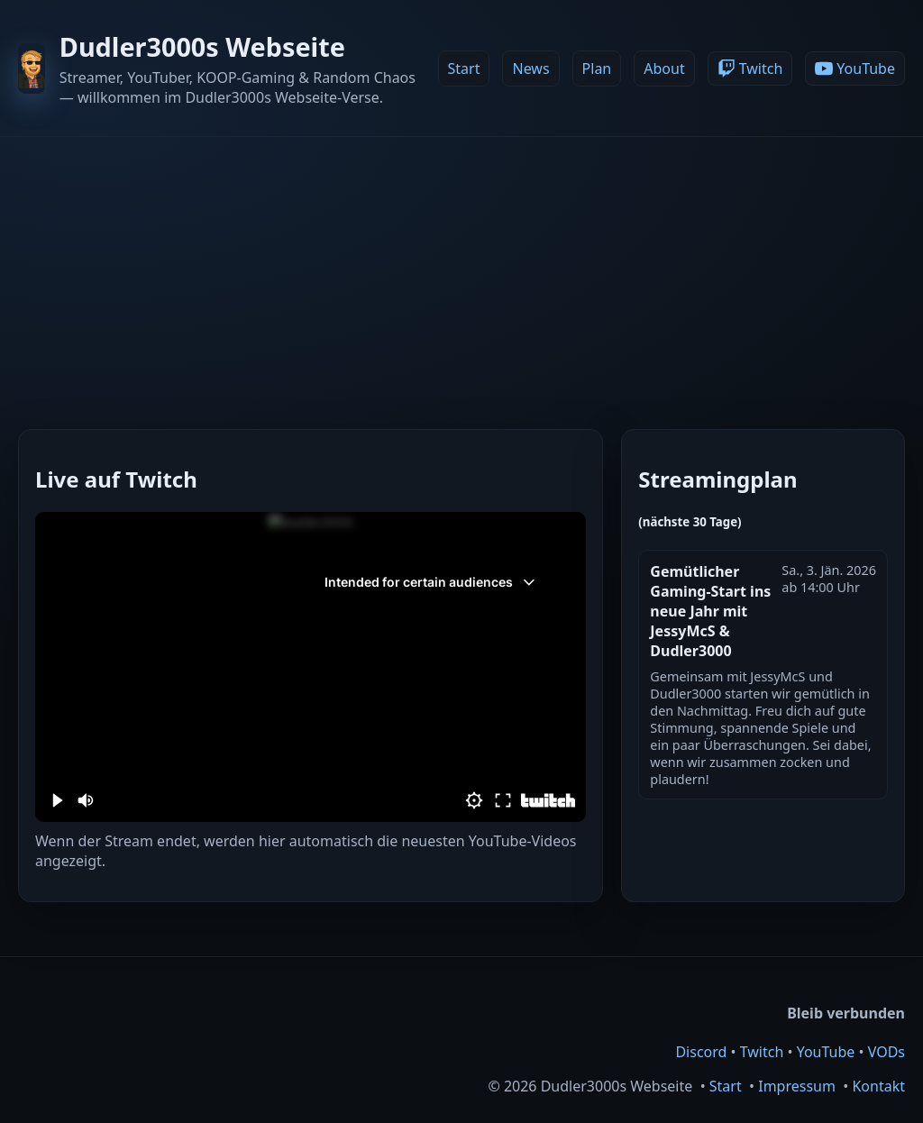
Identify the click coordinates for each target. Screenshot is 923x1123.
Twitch (762, 1052)
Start (464, 68)
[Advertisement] (461, 272)
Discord (701, 1052)
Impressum (797, 1086)
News (530, 68)
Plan (597, 68)
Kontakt (878, 1086)
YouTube (826, 1052)
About (664, 68)
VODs (886, 1052)
